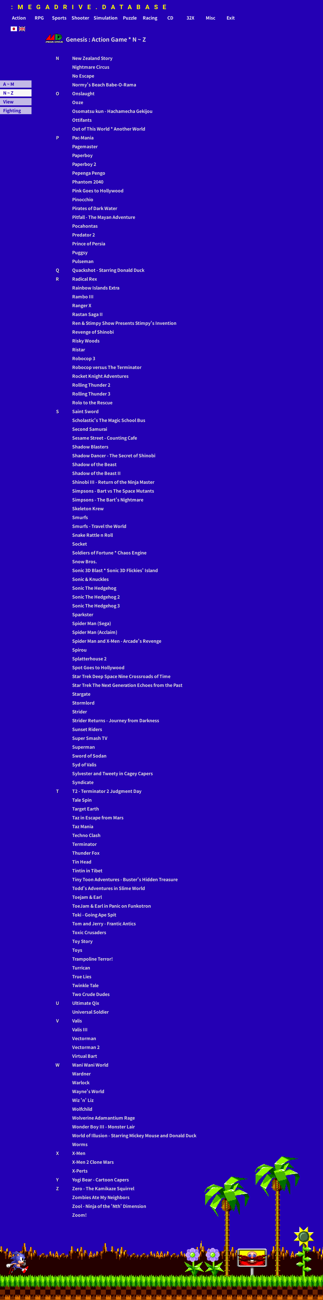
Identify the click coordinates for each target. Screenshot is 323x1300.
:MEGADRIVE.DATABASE (91, 7)
